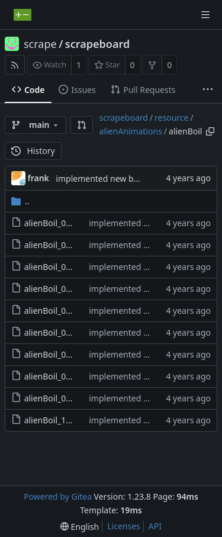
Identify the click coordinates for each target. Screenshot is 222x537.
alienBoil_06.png (56, 332)
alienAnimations (130, 131)
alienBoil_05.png (56, 310)
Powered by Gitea (58, 496)
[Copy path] (210, 131)
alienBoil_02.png (56, 244)
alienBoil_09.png (56, 398)
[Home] (22, 14)
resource (171, 117)
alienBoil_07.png (56, 354)
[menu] (79, 526)
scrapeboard (97, 44)
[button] (81, 125)
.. (20, 201)
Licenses (123, 526)
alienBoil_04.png (56, 288)
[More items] (207, 90)
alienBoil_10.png (56, 420)
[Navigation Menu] (205, 14)
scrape (40, 44)
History (33, 150)
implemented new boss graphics (119, 178)
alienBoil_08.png (56, 376)
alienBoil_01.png (56, 223)
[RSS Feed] (15, 65)
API (155, 526)
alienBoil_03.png (56, 266)
